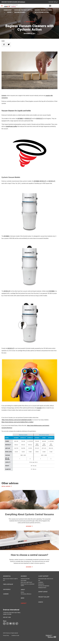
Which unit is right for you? (26, 582)
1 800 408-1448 (52, 2)
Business (24, 576)
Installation (40, 582)
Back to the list (30, 21)
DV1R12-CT (28, 118)
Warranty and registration (43, 585)
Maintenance (41, 584)
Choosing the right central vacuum (45, 578)
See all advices (6, 486)
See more (28, 526)
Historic (22, 592)
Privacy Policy (6, 635)
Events (40, 602)
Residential (7, 576)
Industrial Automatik (25, 578)
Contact (23, 603)
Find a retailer (8, 584)
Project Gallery (43, 597)
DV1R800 (20, 118)
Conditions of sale (15, 635)
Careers (5, 594)
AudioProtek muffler (11, 126)
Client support (43, 576)
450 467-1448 (7, 617)
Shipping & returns (42, 587)
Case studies (23, 580)
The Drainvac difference (26, 594)
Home (5, 10)
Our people (6, 589)
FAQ (39, 580)
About (23, 589)
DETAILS (22, 2)
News (22, 598)
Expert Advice (42, 591)
